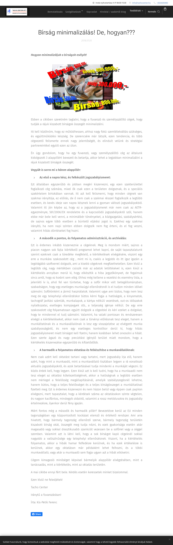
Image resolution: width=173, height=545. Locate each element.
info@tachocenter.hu (141, 2)
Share (36, 514)
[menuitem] (70, 12)
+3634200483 (162, 2)
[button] (145, 12)
